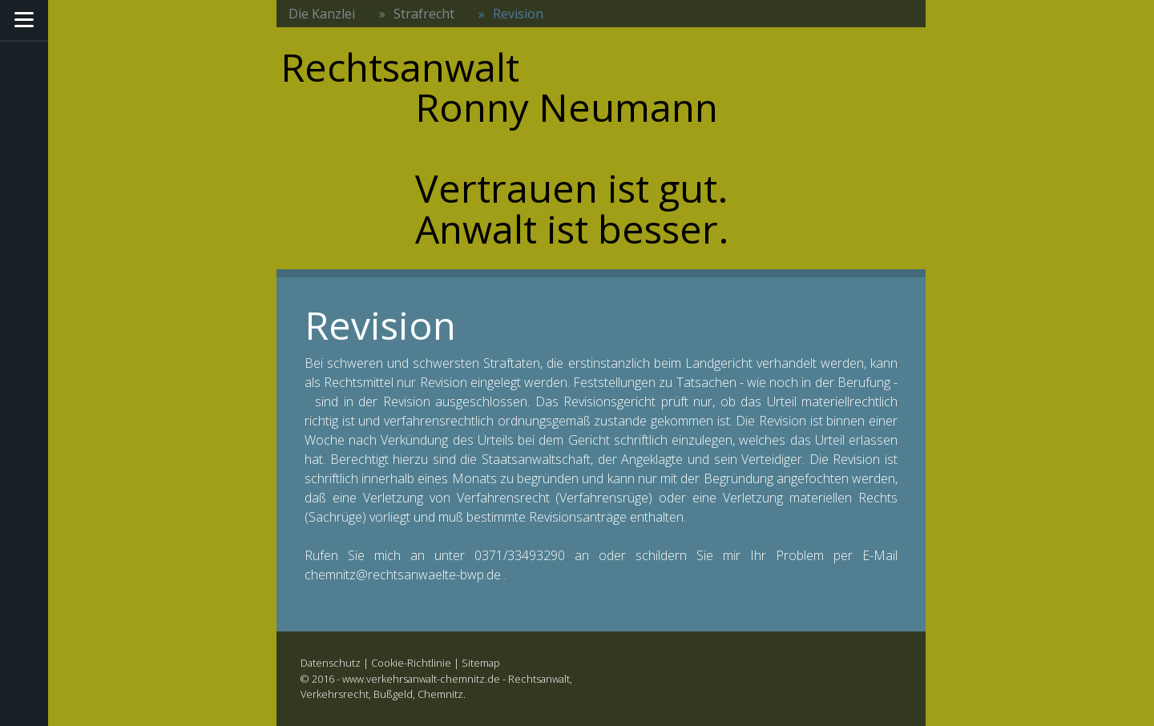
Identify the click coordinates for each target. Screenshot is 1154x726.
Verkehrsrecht (335, 694)
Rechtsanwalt (539, 679)
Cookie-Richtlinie (411, 662)
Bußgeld (393, 694)
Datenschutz (331, 662)
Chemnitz (440, 694)
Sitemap (481, 662)
